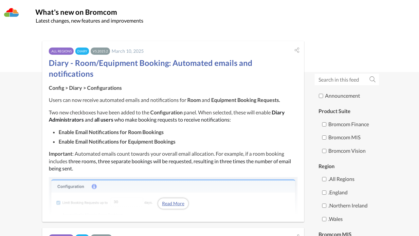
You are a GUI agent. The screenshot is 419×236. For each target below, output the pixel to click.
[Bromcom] (11, 13)
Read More (173, 205)
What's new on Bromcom (90, 14)
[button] (297, 52)
